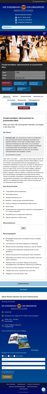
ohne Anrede (19, 356)
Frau (5, 356)
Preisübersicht (34, 100)
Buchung (31, 104)
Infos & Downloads (11, 384)
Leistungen (11, 100)
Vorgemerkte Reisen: (38, 1)
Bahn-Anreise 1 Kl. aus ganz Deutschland (20, 83)
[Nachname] (23, 363)
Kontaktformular (9, 326)
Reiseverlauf (38, 96)
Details (15, 96)
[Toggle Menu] (44, 33)
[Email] (23, 367)
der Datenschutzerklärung (7, 372)
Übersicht (6, 96)
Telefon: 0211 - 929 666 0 (11, 319)
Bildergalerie (26, 96)
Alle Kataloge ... (35, 350)
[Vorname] (23, 359)
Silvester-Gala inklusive (22, 89)
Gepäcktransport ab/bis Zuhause (7, 89)
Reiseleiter (22, 100)
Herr (11, 356)
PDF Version (24, 108)
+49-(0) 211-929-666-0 (25, 20)
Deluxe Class (6, 82)
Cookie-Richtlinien (23, 389)
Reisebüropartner (21, 384)
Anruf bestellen (9, 321)
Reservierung (17, 104)
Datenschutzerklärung (32, 386)
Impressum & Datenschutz (33, 384)
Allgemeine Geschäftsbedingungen (17, 386)
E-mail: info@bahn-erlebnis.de (13, 325)
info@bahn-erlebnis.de (25, 22)
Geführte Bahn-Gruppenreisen (33, 83)
